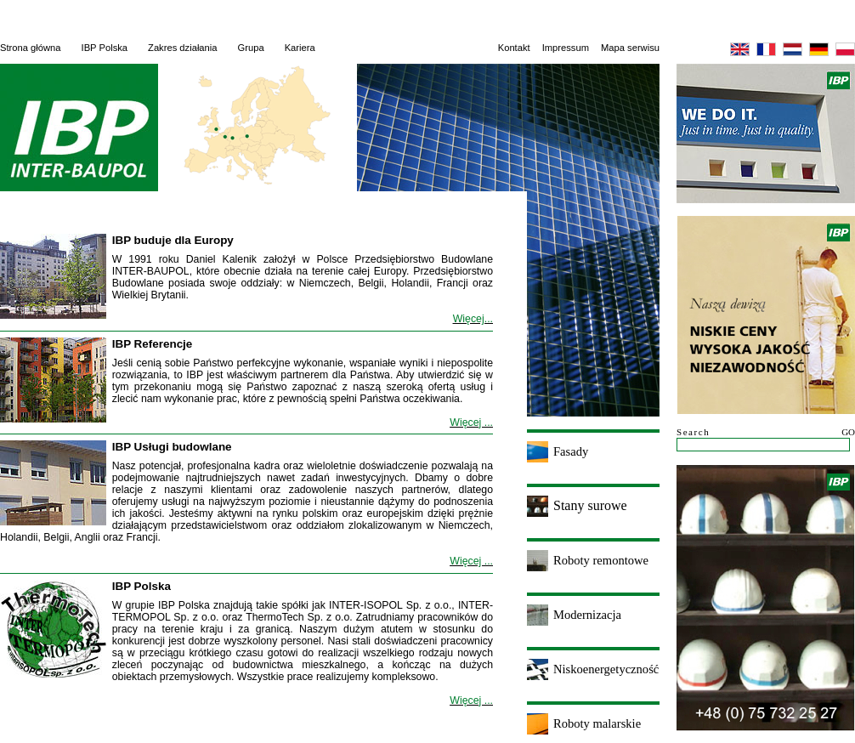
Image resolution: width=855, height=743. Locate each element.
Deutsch (819, 49)
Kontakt (514, 48)
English (740, 49)
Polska (845, 49)
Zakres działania (182, 48)
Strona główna (30, 48)
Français (766, 49)
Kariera (300, 48)
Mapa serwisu (630, 48)
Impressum (565, 48)
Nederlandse (792, 49)
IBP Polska (105, 48)
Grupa (251, 48)
